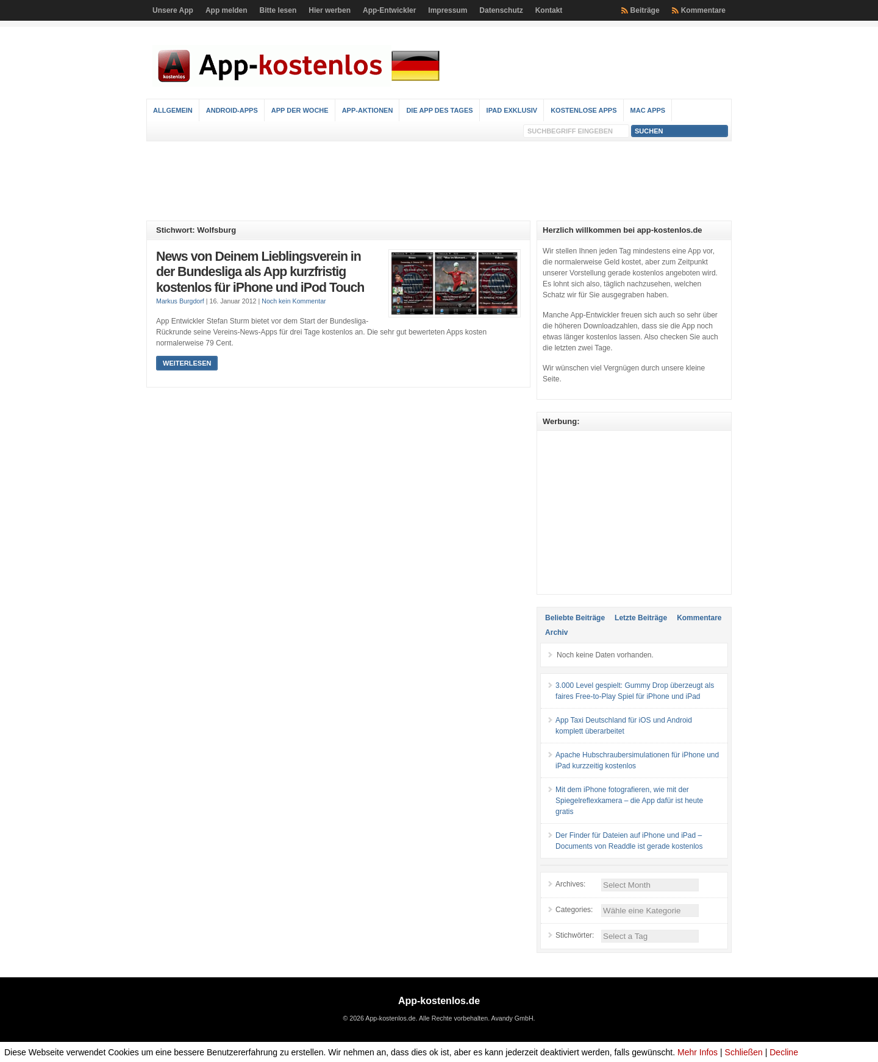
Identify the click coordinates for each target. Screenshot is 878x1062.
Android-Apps (232, 110)
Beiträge (645, 10)
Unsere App (172, 10)
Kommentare (703, 10)
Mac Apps (648, 110)
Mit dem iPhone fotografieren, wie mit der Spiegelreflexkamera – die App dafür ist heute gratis (629, 800)
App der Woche (300, 110)
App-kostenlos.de (439, 1001)
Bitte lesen (278, 10)
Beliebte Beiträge (575, 618)
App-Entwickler (389, 10)
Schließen (744, 1052)
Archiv (556, 632)
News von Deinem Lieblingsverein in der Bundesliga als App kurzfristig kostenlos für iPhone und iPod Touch (260, 272)
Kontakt (549, 10)
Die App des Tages (439, 110)
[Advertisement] (439, 181)
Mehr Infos (697, 1052)
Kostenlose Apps (583, 110)
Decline (783, 1052)
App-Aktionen (367, 110)
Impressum (447, 10)
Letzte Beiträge (641, 618)
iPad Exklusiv (512, 110)
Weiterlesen (187, 363)
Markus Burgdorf (180, 301)
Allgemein (173, 110)
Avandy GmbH (512, 1018)
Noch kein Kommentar (294, 301)
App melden (226, 10)
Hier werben (330, 10)
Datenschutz (501, 10)
